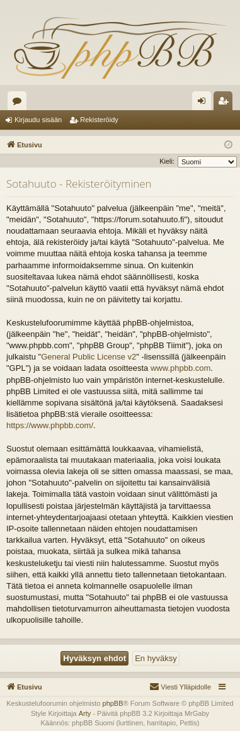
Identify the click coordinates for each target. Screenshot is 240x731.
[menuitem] (180, 687)
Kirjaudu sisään (38, 119)
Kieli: (166, 161)
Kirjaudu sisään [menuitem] (204, 103)
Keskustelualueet (19, 103)
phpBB (113, 703)
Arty (85, 713)
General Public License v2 (88, 356)
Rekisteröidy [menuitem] (225, 103)
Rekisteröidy (99, 119)
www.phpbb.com (180, 368)
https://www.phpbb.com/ (49, 425)
